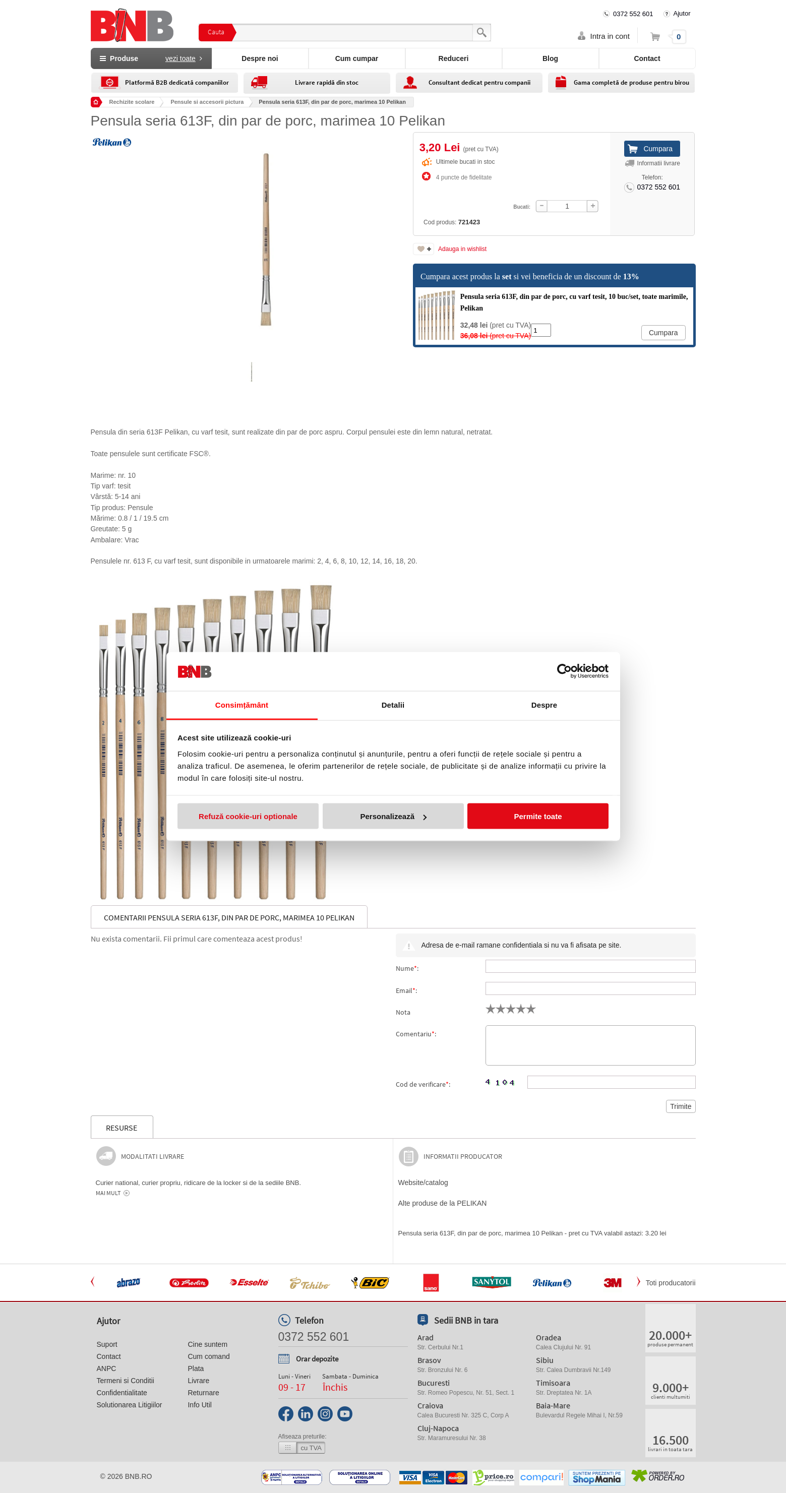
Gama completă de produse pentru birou (631, 82)
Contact (647, 58)
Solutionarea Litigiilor (129, 1405)
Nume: (407, 968)
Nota (403, 1012)
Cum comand (208, 1356)
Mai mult (108, 1193)
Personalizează (393, 816)
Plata (196, 1368)
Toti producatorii (671, 1283)
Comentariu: (416, 1033)
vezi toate (180, 58)
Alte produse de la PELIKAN (442, 1203)
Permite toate (538, 816)
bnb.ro (138, 1476)
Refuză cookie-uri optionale (248, 816)
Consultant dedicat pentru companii (479, 82)
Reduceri (454, 58)
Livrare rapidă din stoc (326, 82)
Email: (406, 990)
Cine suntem (207, 1344)
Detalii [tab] (393, 704)
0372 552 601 (633, 14)
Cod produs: (432, 195)
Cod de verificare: (423, 1084)
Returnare (203, 1393)
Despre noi (259, 58)
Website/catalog (423, 1182)
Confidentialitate (122, 1393)
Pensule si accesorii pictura (207, 102)
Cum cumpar (357, 58)
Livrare (198, 1381)
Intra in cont (610, 36)
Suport (107, 1344)
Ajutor (682, 13)
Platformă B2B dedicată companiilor (177, 82)
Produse (151, 58)
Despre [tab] (544, 704)
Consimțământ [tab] (241, 704)
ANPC (106, 1368)
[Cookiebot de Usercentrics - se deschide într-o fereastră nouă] (564, 671)
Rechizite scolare (132, 102)
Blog (550, 58)
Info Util (199, 1405)
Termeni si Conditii (125, 1381)
